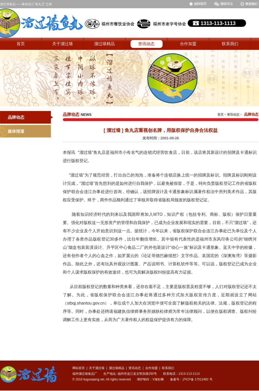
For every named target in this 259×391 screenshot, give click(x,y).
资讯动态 (146, 44)
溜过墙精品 (104, 44)
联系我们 (230, 44)
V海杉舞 (158, 379)
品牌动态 (16, 117)
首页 (21, 44)
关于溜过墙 (62, 44)
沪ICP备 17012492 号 (197, 379)
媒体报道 (16, 131)
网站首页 (78, 368)
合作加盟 (188, 44)
